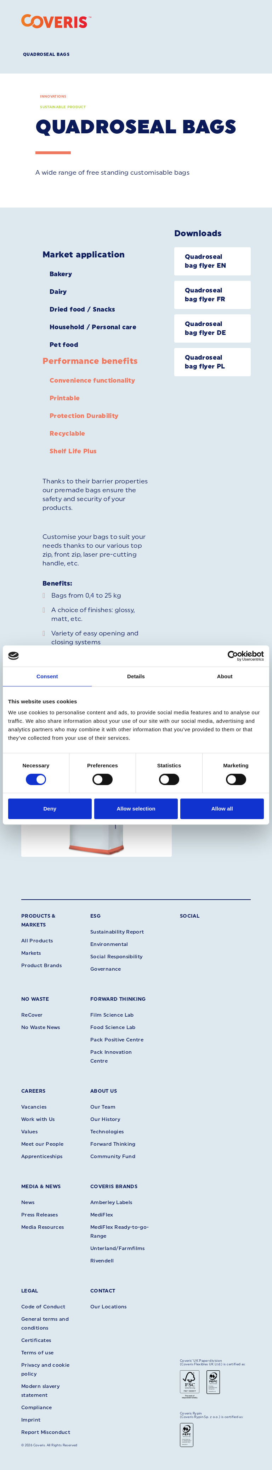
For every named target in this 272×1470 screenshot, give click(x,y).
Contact (102, 1291)
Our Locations (108, 1307)
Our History (105, 1119)
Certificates (36, 1340)
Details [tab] (136, 676)
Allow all (222, 809)
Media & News (41, 1187)
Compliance (36, 1408)
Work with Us (38, 1119)
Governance (105, 969)
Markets (31, 953)
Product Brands (41, 966)
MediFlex (101, 1215)
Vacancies (33, 1107)
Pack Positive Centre (116, 1040)
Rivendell (102, 1261)
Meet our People (42, 1144)
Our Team (102, 1107)
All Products (37, 941)
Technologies (107, 1132)
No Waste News (40, 1027)
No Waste (35, 999)
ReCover (32, 1015)
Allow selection (136, 809)
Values (29, 1132)
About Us (103, 1091)
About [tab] (225, 676)
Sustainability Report (117, 932)
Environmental (109, 944)
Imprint (31, 1420)
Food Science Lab (113, 1027)
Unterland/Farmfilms (117, 1248)
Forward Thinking (118, 999)
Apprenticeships (41, 1157)
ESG (95, 916)
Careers (33, 1091)
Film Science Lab (112, 1015)
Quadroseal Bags (46, 54)
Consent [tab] (47, 676)
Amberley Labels (111, 1202)
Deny (49, 809)
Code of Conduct (43, 1307)
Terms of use (37, 1353)
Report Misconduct (45, 1432)
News (27, 1202)
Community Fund (112, 1157)
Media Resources (42, 1227)
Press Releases (39, 1215)
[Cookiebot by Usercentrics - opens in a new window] (233, 656)
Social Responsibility (116, 957)
